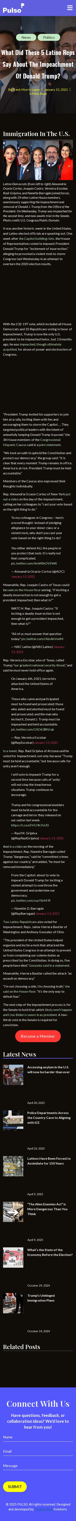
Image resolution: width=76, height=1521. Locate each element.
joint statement (50, 445)
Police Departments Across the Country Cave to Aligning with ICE (49, 1117)
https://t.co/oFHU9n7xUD (30, 825)
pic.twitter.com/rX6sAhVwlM (42, 639)
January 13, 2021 (23, 576)
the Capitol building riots (36, 238)
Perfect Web (51, 1509)
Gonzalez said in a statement (49, 965)
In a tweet (10, 751)
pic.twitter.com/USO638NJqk (32, 729)
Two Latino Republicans (20, 922)
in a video (16, 846)
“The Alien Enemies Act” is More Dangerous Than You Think (47, 1209)
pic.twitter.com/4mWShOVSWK (34, 563)
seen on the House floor (24, 590)
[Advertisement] (33, 294)
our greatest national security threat (39, 665)
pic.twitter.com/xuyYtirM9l (30, 900)
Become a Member (38, 1036)
